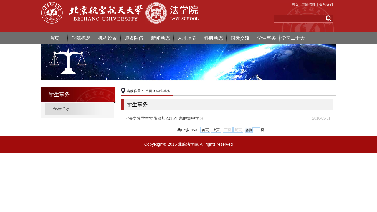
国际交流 (240, 38)
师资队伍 (134, 38)
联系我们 (326, 4)
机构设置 (107, 38)
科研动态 (213, 38)
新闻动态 (160, 38)
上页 (216, 130)
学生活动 (61, 109)
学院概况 (81, 38)
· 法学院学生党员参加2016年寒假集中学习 (165, 118)
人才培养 (187, 38)
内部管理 (309, 4)
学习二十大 (293, 38)
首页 (295, 4)
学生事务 (266, 38)
